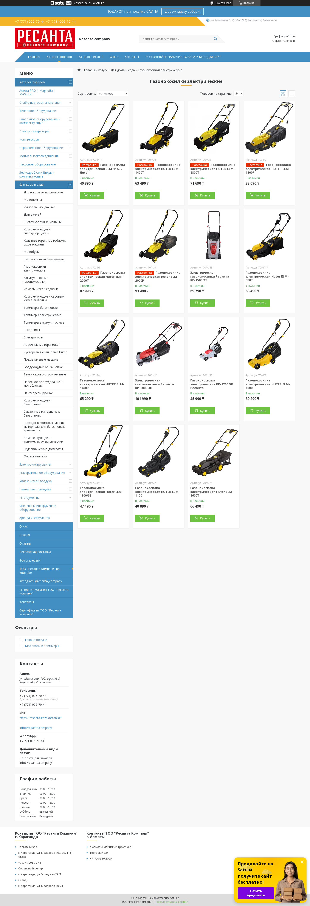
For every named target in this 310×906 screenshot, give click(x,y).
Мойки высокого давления (39, 156)
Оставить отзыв (283, 40)
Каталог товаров (59, 56)
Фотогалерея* (30, 560)
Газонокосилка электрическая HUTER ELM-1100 (157, 491)
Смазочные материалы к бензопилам (42, 413)
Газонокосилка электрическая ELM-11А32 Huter (102, 169)
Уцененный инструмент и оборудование (37, 508)
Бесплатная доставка (35, 552)
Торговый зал (27, 847)
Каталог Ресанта (90, 56)
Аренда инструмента (34, 518)
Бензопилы (32, 330)
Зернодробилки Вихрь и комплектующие (36, 174)
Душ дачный (32, 214)
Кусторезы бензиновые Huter (45, 352)
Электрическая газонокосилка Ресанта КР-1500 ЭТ (209, 276)
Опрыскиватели (35, 456)
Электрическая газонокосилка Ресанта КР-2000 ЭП (154, 384)
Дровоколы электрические (43, 192)
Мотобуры (31, 252)
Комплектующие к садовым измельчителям (44, 298)
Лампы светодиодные (35, 489)
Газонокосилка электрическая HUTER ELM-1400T (157, 169)
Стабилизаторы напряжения (40, 102)
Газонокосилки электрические (35, 268)
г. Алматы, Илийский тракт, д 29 (111, 847)
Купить (95, 195)
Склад (22, 880)
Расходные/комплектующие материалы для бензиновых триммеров (44, 426)
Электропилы (33, 337)
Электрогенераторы (34, 131)
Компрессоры (29, 139)
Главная (34, 56)
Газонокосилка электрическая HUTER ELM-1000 (268, 384)
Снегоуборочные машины (42, 222)
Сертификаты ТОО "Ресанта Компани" (40, 612)
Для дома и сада (31, 184)
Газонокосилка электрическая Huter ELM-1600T (211, 491)
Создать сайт (82, 3)
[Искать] (215, 39)
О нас (114, 56)
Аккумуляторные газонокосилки (36, 280)
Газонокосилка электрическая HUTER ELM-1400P (102, 384)
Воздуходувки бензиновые (43, 367)
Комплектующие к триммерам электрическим (43, 440)
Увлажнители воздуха (35, 481)
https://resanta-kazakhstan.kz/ (41, 718)
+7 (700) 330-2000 (101, 858)
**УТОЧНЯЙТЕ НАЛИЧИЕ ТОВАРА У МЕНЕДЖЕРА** (183, 56)
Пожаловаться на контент (171, 902)
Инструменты (29, 497)
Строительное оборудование (41, 148)
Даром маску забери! (182, 11)
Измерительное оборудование (42, 473)
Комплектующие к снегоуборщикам (37, 231)
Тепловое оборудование (37, 111)
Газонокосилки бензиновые (44, 259)
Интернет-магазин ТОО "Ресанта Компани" (43, 592)
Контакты (131, 56)
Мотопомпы (33, 200)
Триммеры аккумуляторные (44, 322)
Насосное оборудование (37, 164)
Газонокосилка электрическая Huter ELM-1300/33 (101, 491)
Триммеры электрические (42, 315)
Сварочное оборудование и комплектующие (39, 121)
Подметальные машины (41, 359)
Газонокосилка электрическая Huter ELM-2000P (157, 276)
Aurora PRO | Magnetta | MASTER (37, 92)
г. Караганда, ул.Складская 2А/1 (39, 874)
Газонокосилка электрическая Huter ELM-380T (267, 276)
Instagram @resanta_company (40, 581)
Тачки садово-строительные (45, 374)
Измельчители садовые (41, 289)
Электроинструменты (35, 464)
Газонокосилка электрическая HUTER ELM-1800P (268, 169)
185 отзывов (223, 3)
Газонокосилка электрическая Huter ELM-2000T (102, 276)
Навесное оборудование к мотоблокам (43, 384)
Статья (24, 535)
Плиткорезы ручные (38, 393)
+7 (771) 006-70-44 (29, 862)
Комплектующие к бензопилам (37, 402)
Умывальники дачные (39, 207)
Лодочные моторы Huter (42, 345)
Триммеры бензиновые (41, 308)
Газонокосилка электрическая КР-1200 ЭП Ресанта (211, 384)
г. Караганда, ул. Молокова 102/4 (40, 886)
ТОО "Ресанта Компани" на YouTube (39, 571)
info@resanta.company (36, 728)
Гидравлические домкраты (43, 449)
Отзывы (25, 543)
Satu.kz (174, 898)
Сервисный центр (30, 868)
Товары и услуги (95, 70)
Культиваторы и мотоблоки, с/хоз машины (45, 242)
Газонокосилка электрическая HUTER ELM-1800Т (213, 169)
